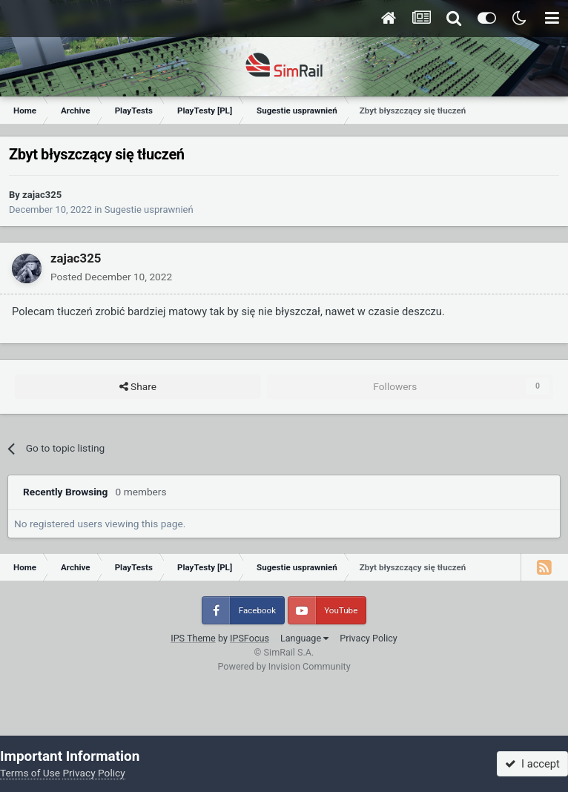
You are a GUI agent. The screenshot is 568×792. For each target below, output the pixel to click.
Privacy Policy (368, 638)
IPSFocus (249, 638)
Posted (111, 277)
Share (137, 387)
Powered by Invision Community (283, 666)
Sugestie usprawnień (149, 209)
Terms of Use (30, 773)
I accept (532, 763)
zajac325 (42, 194)
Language (304, 638)
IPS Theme (193, 638)
